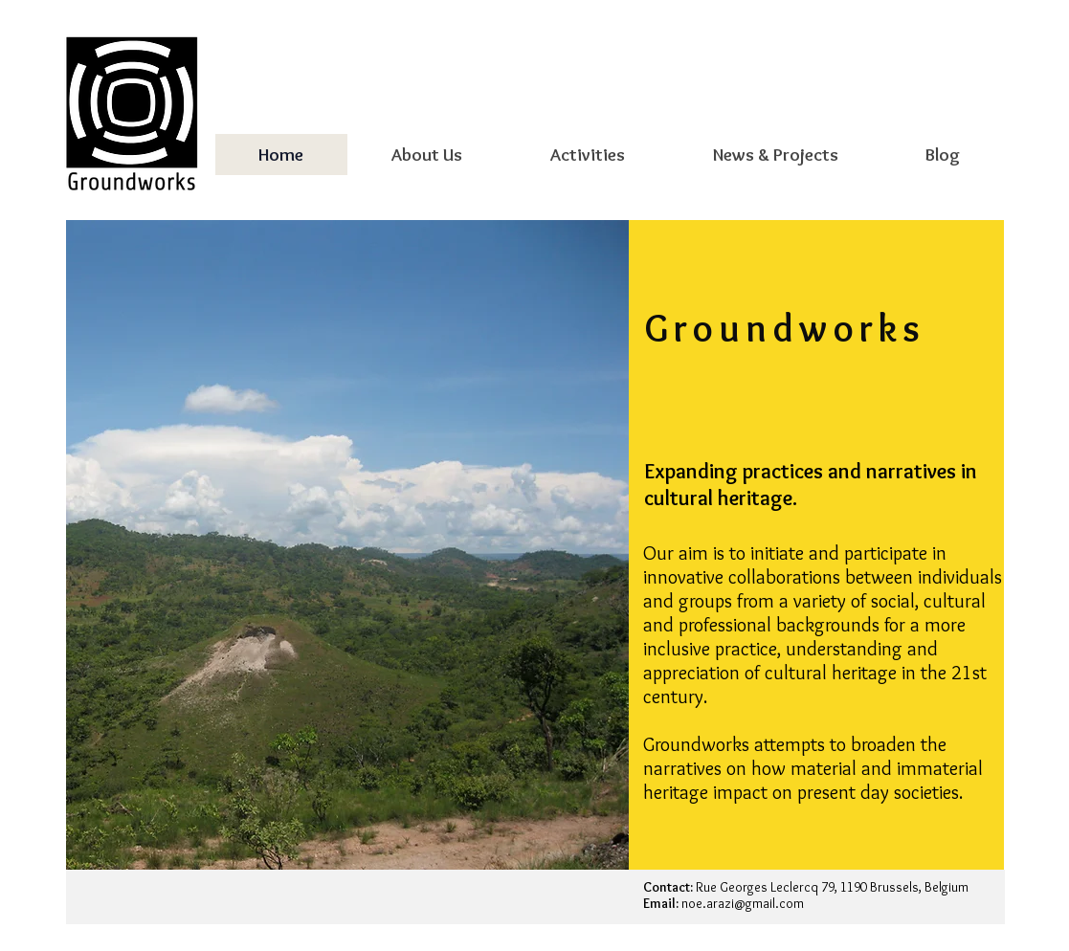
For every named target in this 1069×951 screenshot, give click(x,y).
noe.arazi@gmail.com (742, 903)
